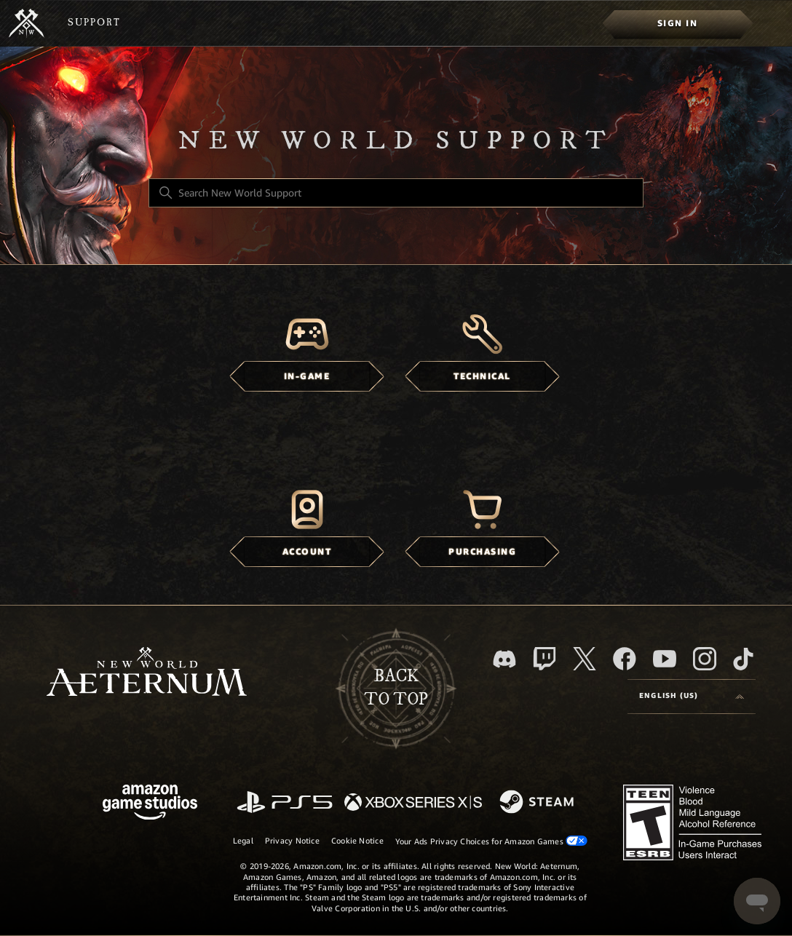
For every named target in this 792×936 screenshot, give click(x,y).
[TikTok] (743, 658)
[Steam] (538, 803)
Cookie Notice (357, 841)
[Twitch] (544, 658)
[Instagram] (704, 658)
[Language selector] (691, 696)
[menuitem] (677, 23)
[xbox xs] (413, 803)
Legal (243, 841)
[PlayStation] (284, 803)
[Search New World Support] (396, 192)
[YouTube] (664, 658)
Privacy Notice (292, 841)
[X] (584, 658)
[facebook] (624, 658)
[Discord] (504, 659)
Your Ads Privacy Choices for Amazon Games (491, 841)
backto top (396, 687)
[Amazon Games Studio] (150, 805)
